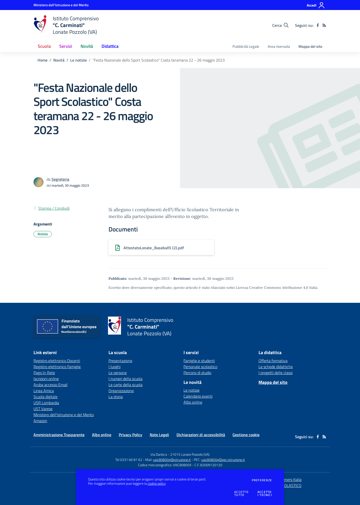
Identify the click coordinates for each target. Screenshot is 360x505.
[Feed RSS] (324, 25)
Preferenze (262, 480)
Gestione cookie (246, 435)
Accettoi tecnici (265, 493)
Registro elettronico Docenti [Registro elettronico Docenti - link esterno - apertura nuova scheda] (57, 361)
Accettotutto (241, 493)
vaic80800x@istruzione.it (172, 459)
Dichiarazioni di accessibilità (200, 435)
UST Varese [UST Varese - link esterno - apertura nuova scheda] (43, 409)
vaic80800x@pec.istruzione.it (223, 459)
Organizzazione (121, 391)
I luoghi (114, 367)
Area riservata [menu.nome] (279, 46)
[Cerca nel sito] (280, 25)
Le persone (117, 373)
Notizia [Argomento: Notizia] (43, 233)
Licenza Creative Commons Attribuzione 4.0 (272, 287)
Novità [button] (86, 46)
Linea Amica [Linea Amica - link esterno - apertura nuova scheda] (44, 391)
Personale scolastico (200, 367)
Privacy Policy (130, 435)
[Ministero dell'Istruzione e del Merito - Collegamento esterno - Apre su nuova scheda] (61, 5)
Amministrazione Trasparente (59, 435)
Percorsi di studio (197, 373)
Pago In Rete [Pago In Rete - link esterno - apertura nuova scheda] (44, 373)
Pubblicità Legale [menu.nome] (245, 46)
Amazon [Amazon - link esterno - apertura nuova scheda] (40, 421)
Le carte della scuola (125, 385)
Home (43, 60)
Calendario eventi (198, 396)
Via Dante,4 (159, 454)
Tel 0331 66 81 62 (128, 459)
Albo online (193, 402)
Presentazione (120, 361)
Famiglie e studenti (199, 361)
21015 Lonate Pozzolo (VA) (190, 454)
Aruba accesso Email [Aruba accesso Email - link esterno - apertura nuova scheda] (51, 385)
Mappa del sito (310, 46)
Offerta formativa (273, 361)
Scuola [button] (44, 46)
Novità (58, 60)
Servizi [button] (65, 46)
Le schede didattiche (275, 367)
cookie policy (157, 483)
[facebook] (318, 25)
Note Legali (159, 435)
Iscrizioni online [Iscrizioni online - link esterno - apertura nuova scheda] (46, 379)
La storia (115, 397)
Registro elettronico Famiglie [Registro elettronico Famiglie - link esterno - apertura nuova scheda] (57, 367)
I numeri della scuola (125, 379)
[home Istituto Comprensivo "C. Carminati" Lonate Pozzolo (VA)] (66, 25)
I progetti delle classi (275, 373)
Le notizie (78, 60)
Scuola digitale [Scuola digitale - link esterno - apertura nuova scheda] (46, 397)
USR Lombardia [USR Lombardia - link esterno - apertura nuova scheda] (46, 403)
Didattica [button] (110, 46)
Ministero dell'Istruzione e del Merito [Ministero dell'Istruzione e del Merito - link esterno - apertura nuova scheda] (64, 415)
